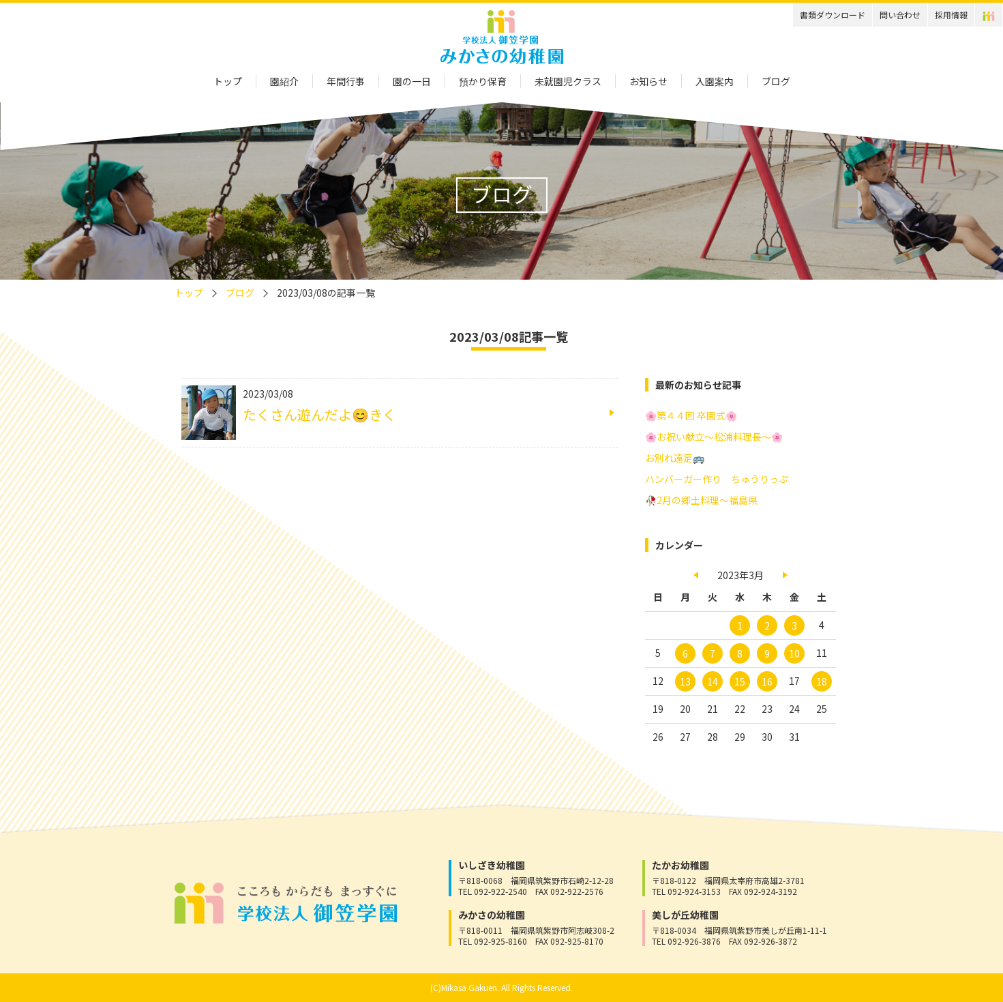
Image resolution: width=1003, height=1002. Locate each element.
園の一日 (412, 81)
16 (767, 681)
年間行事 (346, 81)
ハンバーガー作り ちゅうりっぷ (716, 479)
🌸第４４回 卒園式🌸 (691, 415)
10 (794, 653)
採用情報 (951, 14)
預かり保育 (483, 81)
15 (739, 681)
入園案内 (714, 81)
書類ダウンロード (832, 14)
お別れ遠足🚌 (674, 458)
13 (685, 681)
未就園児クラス (568, 81)
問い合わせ (900, 14)
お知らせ (648, 81)
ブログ (776, 81)
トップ (227, 81)
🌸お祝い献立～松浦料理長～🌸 (714, 436)
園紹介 (284, 81)
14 (712, 681)
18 (821, 681)
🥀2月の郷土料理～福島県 (701, 500)
